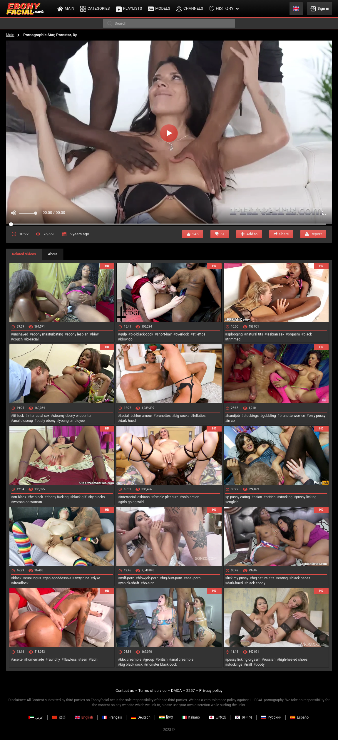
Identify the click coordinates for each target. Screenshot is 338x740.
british (270, 497)
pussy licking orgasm (243, 659)
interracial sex (38, 416)
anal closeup (23, 421)
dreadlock (21, 583)
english (232, 502)
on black (19, 497)
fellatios (199, 416)
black (308, 334)
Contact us (125, 690)
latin (94, 659)
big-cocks (181, 416)
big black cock (131, 664)
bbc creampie (130, 659)
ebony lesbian (77, 334)
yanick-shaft (129, 583)
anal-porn (193, 578)
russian (269, 659)
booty (260, 664)
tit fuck (18, 416)
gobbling (269, 416)
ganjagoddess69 (58, 578)
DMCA (176, 690)
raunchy (54, 659)
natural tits (254, 334)
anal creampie (182, 659)
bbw (95, 334)
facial (124, 416)
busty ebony (45, 421)
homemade (35, 659)
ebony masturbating (47, 334)
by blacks (97, 497)
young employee (72, 421)
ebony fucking (58, 497)
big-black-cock (141, 334)
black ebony (256, 583)
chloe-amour (142, 416)
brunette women (292, 416)
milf (249, 664)
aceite (17, 659)
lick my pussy (237, 578)
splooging (235, 334)
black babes (300, 578)
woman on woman (27, 502)
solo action (190, 497)
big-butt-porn (172, 578)
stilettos (199, 334)
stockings (251, 416)
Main (10, 35)
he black (36, 497)
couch (18, 339)
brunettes (163, 416)
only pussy (317, 416)
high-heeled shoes (293, 659)
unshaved (20, 334)
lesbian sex (275, 334)
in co (231, 421)
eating (283, 578)
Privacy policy (210, 690)
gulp (123, 334)
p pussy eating (238, 497)
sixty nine (81, 578)
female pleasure (165, 497)
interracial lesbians (135, 497)
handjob (233, 416)
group (149, 659)
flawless (70, 659)
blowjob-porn (148, 578)
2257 (190, 690)
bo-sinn (148, 583)
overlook (182, 334)
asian (258, 497)
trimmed (233, 339)
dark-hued (128, 421)
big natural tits (263, 578)
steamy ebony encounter (72, 416)
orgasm (294, 334)
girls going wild (132, 502)
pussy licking (306, 497)
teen (83, 659)
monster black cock (161, 664)
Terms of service (152, 690)
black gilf (79, 497)
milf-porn (127, 578)
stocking (286, 497)
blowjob (126, 339)
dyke (96, 578)
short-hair (164, 334)
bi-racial (32, 339)
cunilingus (33, 578)
